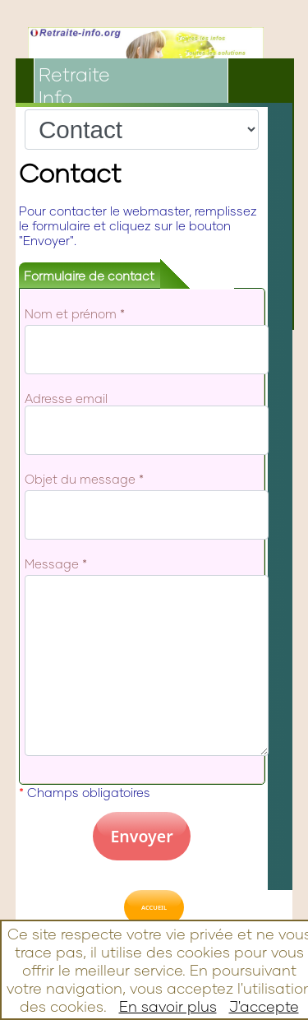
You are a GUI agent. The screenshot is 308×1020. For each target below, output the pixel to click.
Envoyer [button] (141, 836)
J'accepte (264, 1006)
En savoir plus (168, 1006)
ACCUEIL (154, 907)
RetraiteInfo (74, 86)
